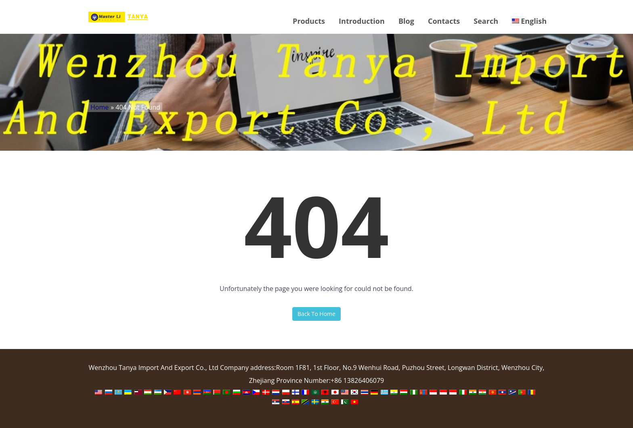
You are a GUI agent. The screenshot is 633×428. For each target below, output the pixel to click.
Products (309, 21)
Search (486, 21)
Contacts (444, 21)
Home (99, 107)
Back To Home (316, 314)
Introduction (362, 21)
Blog (406, 21)
